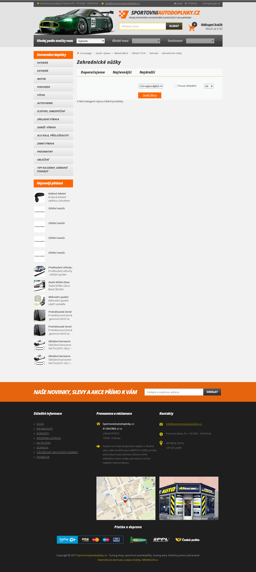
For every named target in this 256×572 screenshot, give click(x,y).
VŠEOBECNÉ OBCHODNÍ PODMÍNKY (57, 452)
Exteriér (42, 71)
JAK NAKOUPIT (45, 428)
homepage (86, 53)
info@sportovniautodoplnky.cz (122, 3)
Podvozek (43, 87)
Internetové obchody (110, 560)
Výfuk (41, 95)
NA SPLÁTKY (44, 443)
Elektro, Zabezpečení (51, 111)
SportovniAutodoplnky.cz (159, 15)
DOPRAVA (42, 447)
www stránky (133, 560)
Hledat (174, 26)
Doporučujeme (93, 72)
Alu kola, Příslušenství (52, 135)
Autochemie (45, 103)
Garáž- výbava (46, 127)
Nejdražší (147, 72)
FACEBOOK (43, 457)
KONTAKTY (43, 433)
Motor (41, 79)
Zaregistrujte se (211, 3)
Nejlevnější (122, 72)
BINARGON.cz (150, 560)
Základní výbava (48, 119)
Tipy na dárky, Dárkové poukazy (52, 169)
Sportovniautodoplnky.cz (92, 555)
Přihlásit (192, 3)
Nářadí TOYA (138, 53)
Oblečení (43, 159)
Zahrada (153, 53)
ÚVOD (40, 424)
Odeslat (212, 392)
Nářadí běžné (121, 53)
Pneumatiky (45, 151)
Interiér (42, 62)
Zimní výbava (45, 143)
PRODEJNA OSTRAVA (49, 438)
